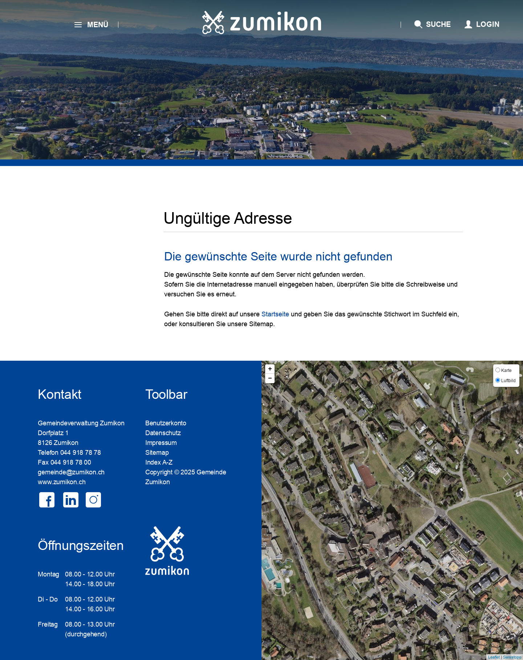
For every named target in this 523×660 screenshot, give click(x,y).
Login (487, 24)
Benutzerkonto (165, 423)
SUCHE (438, 24)
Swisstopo (512, 657)
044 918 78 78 (80, 452)
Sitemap (157, 452)
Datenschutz (163, 433)
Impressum (161, 442)
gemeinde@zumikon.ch (71, 472)
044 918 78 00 (70, 462)
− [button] (270, 378)
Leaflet (494, 657)
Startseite (275, 314)
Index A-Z (159, 462)
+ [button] (270, 369)
